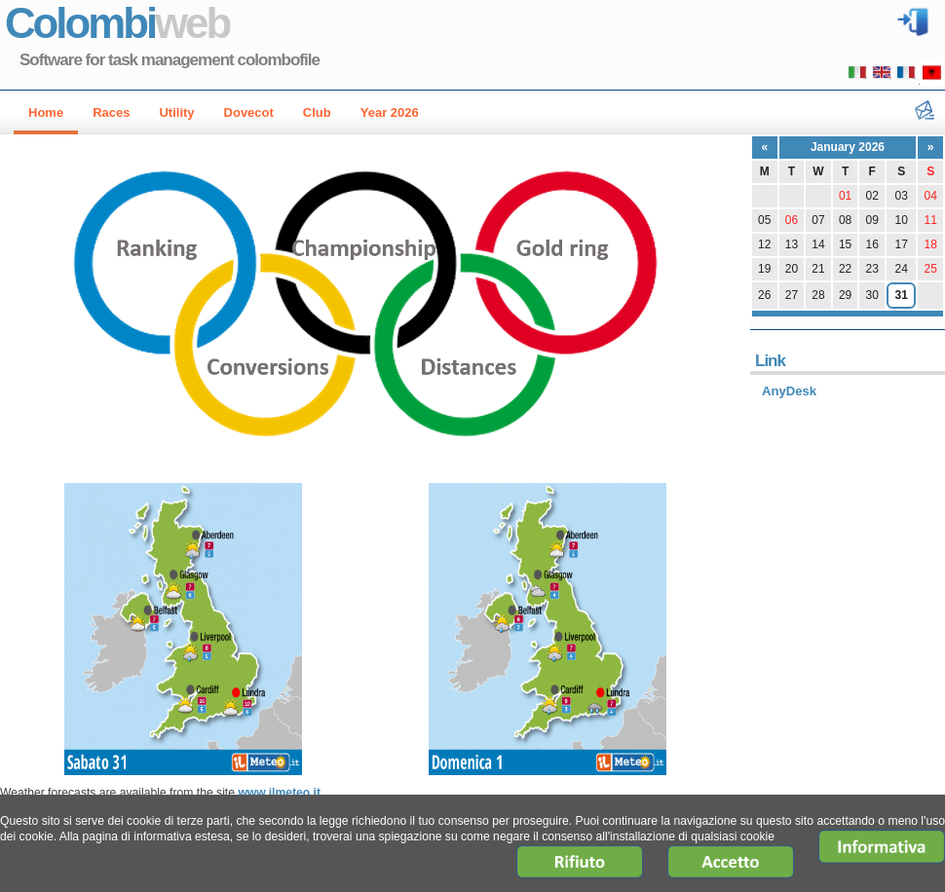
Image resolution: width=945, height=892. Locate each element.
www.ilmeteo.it (279, 792)
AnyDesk (789, 391)
